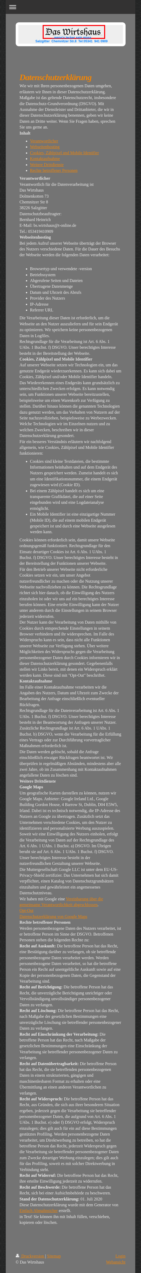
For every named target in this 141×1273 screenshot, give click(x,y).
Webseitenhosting (45, 147)
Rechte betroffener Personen (54, 170)
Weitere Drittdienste (47, 164)
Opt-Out (26, 910)
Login (120, 1256)
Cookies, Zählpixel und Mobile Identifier (64, 153)
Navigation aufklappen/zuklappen (70, 7)
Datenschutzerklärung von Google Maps (53, 916)
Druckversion (30, 1256)
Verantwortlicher (44, 141)
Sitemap (54, 1256)
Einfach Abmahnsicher (39, 1210)
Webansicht (115, 1262)
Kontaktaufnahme (45, 158)
